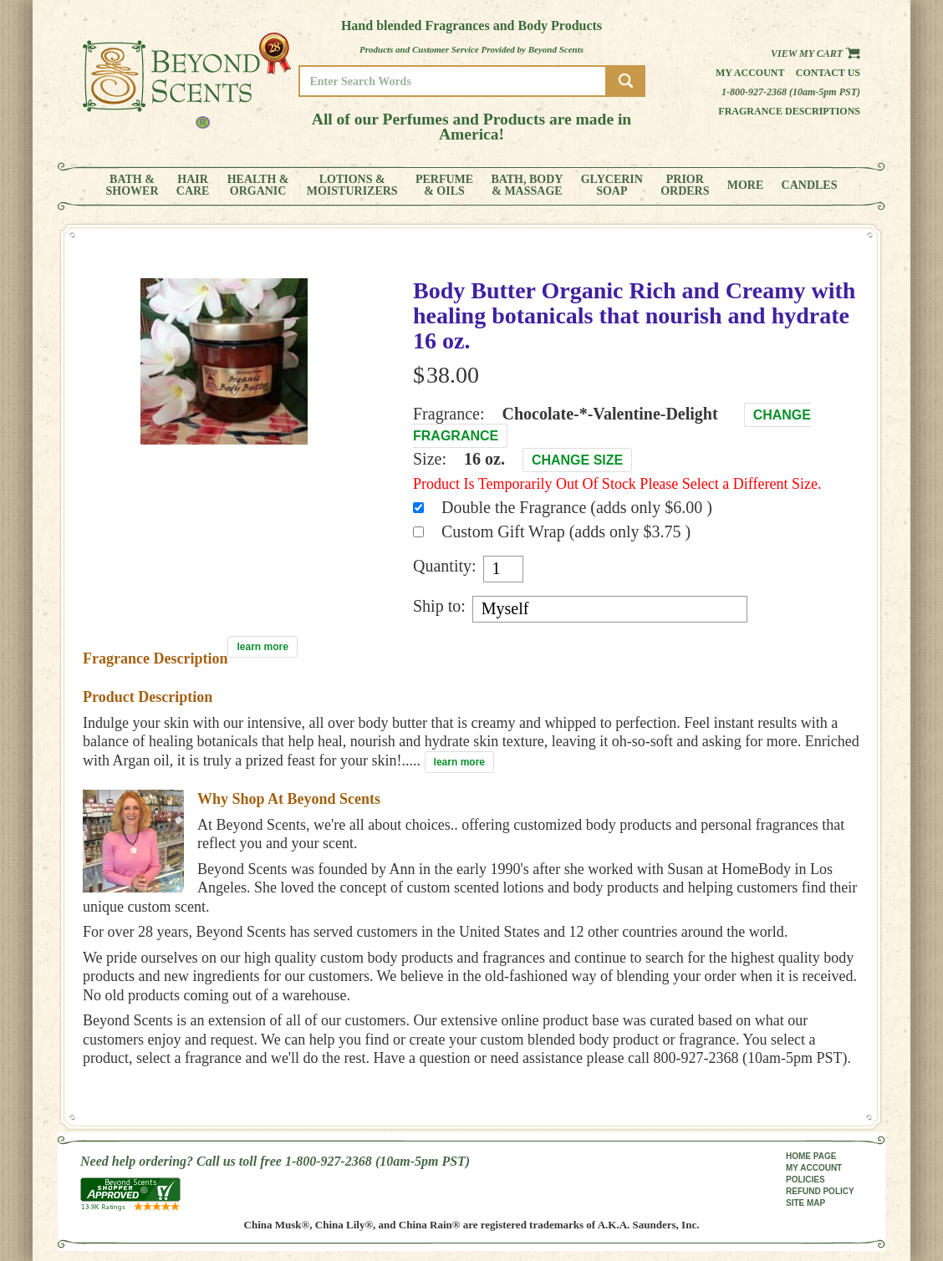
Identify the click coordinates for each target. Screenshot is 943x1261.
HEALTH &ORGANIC (258, 185)
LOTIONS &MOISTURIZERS (352, 185)
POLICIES (805, 1179)
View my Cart (815, 53)
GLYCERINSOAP (612, 185)
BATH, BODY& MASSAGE (527, 185)
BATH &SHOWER (132, 185)
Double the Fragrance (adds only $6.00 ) (576, 507)
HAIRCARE (193, 185)
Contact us (828, 73)
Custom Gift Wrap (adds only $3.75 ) (566, 531)
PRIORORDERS (684, 185)
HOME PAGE (811, 1156)
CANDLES (810, 185)
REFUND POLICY (820, 1191)
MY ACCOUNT (814, 1167)
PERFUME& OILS (444, 185)
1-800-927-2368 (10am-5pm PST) (790, 92)
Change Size (577, 460)
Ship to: (439, 606)
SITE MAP (805, 1203)
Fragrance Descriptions (789, 111)
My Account (750, 73)
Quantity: (445, 566)
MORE (745, 185)
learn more (262, 647)
